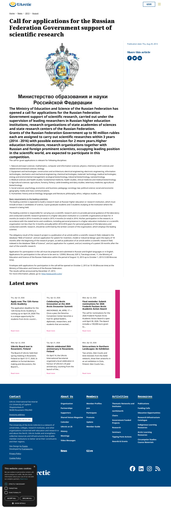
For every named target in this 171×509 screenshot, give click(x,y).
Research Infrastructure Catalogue (149, 449)
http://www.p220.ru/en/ (51, 273)
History (64, 461)
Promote (90, 447)
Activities (120, 427)
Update (89, 452)
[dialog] (19, 485)
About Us (67, 427)
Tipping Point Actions (122, 467)
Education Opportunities (149, 443)
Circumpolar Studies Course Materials (147, 471)
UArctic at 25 (66, 457)
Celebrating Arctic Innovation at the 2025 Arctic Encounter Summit (60, 319)
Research (116, 458)
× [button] (34, 467)
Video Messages (68, 470)
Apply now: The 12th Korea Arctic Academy (24, 317)
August (35, 13)
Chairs (115, 446)
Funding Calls (144, 438)
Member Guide (93, 457)
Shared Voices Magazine (72, 447)
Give (149, 4)
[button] (20, 503)
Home (12, 13)
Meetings (65, 466)
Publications (143, 434)
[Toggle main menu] (159, 4)
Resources (145, 427)
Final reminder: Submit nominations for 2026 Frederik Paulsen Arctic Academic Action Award (94, 320)
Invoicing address (17, 445)
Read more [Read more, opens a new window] (24, 479)
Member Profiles (94, 434)
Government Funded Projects (121, 451)
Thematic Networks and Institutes (123, 435)
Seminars (116, 462)
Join (88, 438)
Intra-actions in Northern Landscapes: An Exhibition (95, 377)
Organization (67, 434)
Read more (15, 346)
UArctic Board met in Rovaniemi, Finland (21, 377)
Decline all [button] (27, 498)
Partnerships (66, 438)
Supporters (66, 443)
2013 (27, 13)
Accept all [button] (11, 498)
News (20, 13)
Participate (91, 443)
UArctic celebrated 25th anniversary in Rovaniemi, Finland (60, 379)
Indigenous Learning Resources (147, 456)
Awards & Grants (120, 471)
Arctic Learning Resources (145, 463)
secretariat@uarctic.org (21, 450)
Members (92, 427)
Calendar (65, 452)
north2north (117, 441)
